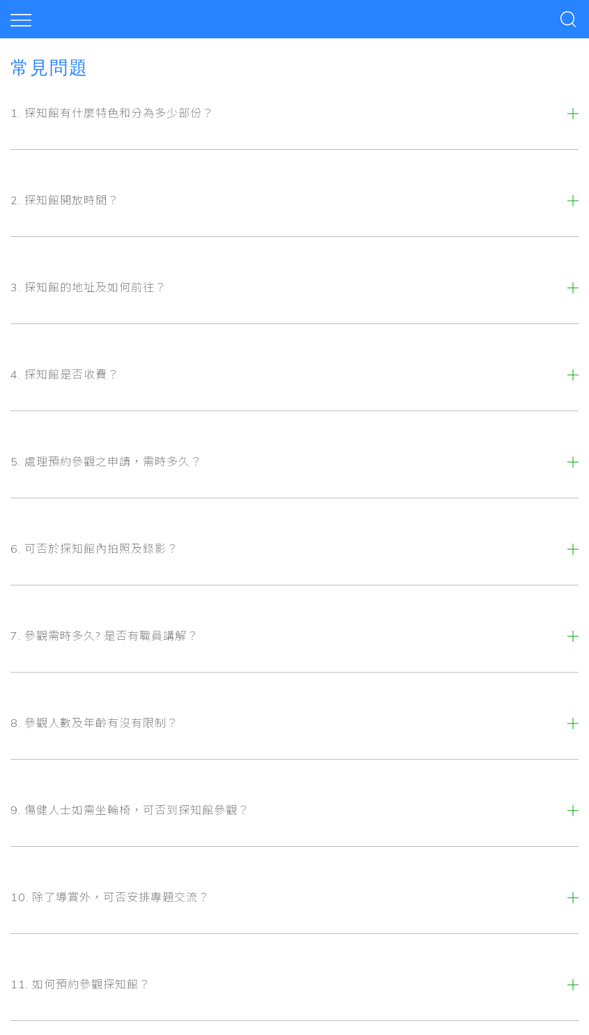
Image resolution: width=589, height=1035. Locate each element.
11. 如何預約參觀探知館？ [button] (80, 984)
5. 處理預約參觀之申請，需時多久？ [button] (106, 461)
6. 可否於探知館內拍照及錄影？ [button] (94, 548)
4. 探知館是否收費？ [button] (64, 374)
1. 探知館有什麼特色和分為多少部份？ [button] (112, 113)
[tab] (294, 113)
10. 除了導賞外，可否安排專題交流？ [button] (110, 897)
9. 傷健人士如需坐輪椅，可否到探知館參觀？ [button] (130, 810)
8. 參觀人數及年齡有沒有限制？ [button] (94, 723)
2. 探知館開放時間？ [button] (64, 200)
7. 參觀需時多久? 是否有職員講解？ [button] (104, 636)
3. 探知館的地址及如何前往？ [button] (88, 287)
